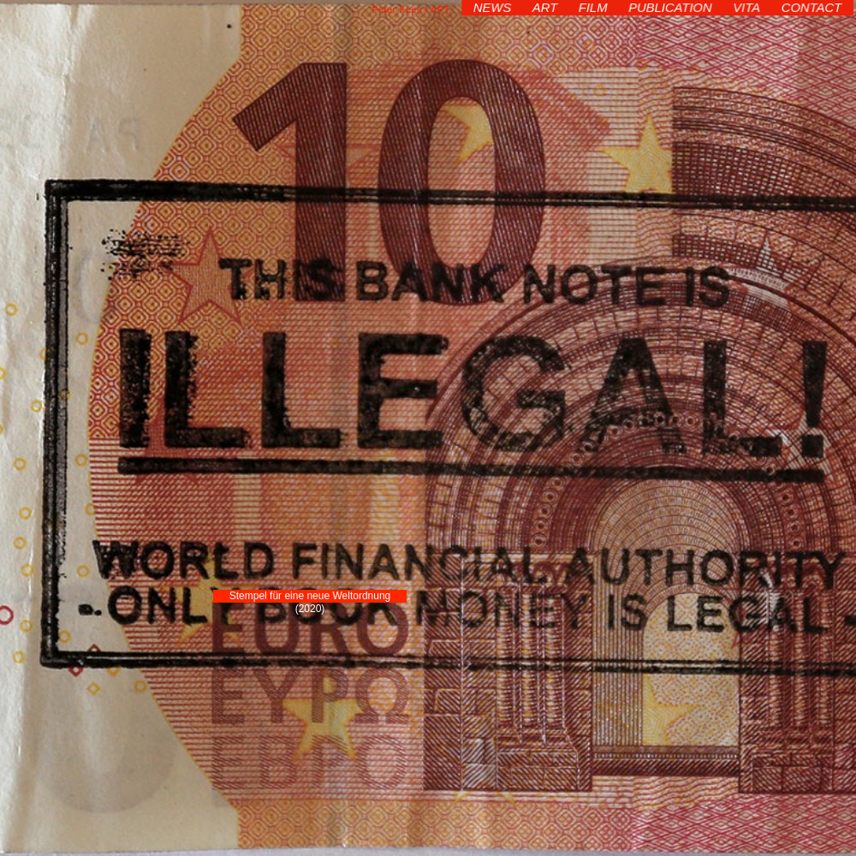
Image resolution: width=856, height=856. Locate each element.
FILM (594, 7)
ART (546, 7)
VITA (745, 7)
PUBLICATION (670, 7)
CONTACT (809, 7)
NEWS (495, 7)
